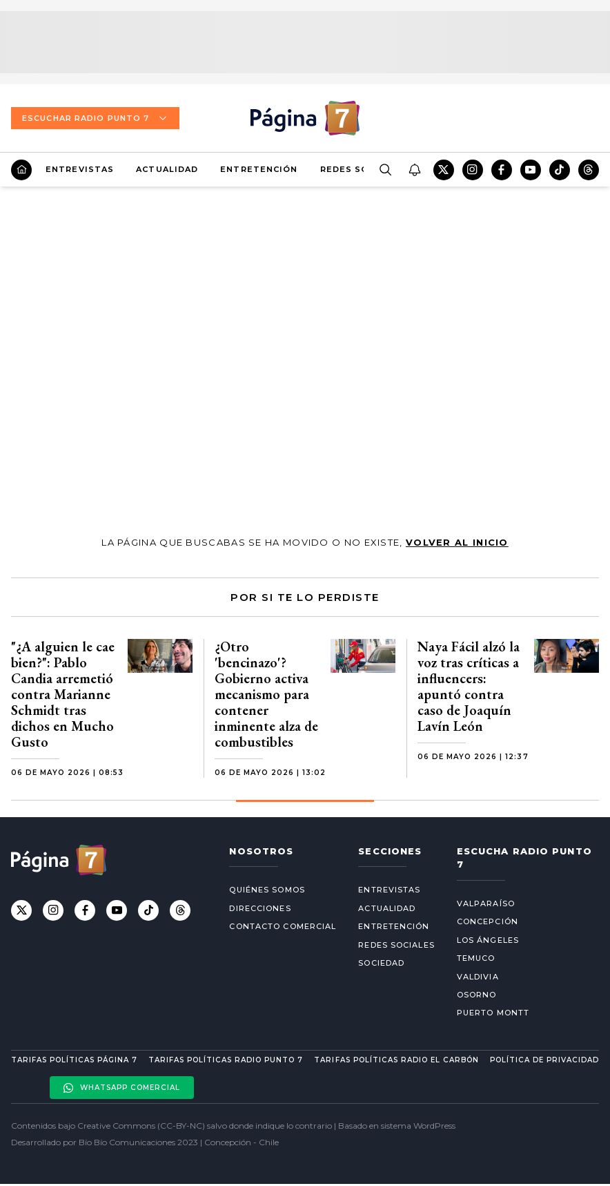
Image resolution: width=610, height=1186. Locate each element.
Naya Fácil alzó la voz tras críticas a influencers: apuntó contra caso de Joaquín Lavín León (468, 686)
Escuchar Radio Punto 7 (95, 118)
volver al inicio (457, 542)
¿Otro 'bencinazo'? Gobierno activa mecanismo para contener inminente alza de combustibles (266, 694)
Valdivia (478, 977)
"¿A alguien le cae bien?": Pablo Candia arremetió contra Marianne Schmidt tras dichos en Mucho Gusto (63, 694)
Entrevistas (80, 169)
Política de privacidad (544, 1059)
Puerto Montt (493, 1012)
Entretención (258, 169)
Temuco (476, 958)
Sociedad (381, 963)
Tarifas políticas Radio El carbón (396, 1059)
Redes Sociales (361, 169)
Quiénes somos (266, 890)
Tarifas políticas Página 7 (74, 1059)
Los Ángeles (488, 940)
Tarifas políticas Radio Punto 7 (225, 1059)
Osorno (477, 995)
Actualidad (167, 169)
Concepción (487, 921)
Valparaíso (486, 903)
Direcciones (260, 908)
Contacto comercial (282, 926)
